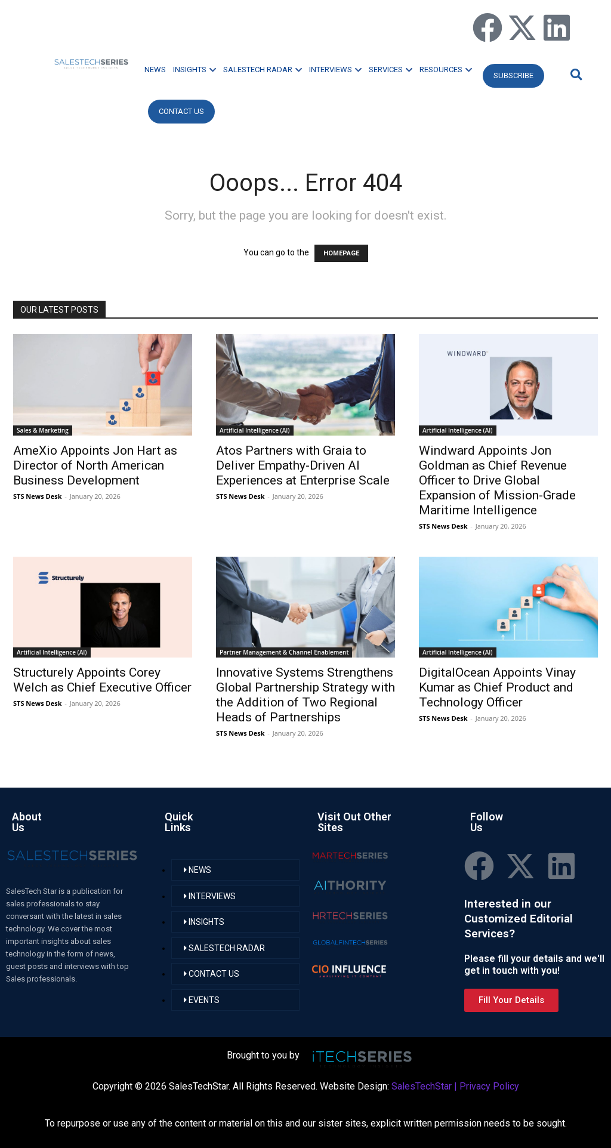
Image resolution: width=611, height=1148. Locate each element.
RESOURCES (445, 69)
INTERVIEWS (335, 69)
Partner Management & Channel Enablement (284, 652)
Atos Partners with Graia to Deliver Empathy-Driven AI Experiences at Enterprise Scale (303, 465)
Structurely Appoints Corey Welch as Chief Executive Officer (102, 680)
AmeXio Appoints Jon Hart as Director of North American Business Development (95, 465)
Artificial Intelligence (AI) (255, 430)
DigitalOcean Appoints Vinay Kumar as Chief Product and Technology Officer (497, 687)
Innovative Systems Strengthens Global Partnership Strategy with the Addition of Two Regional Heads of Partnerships (305, 694)
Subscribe (513, 75)
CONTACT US (181, 111)
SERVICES (390, 69)
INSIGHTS (194, 69)
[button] (575, 74)
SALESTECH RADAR (262, 69)
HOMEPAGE (341, 253)
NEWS (155, 69)
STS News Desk (37, 496)
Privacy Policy (489, 1086)
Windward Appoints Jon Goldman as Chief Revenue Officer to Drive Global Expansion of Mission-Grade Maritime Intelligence (497, 480)
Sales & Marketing (43, 430)
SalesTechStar (421, 1086)
